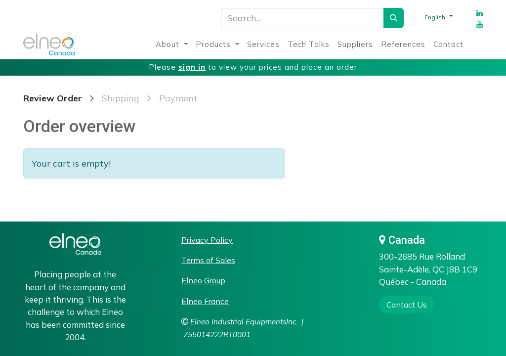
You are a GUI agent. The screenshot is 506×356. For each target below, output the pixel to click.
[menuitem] (172, 44)
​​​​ (406, 305)
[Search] (393, 18)
